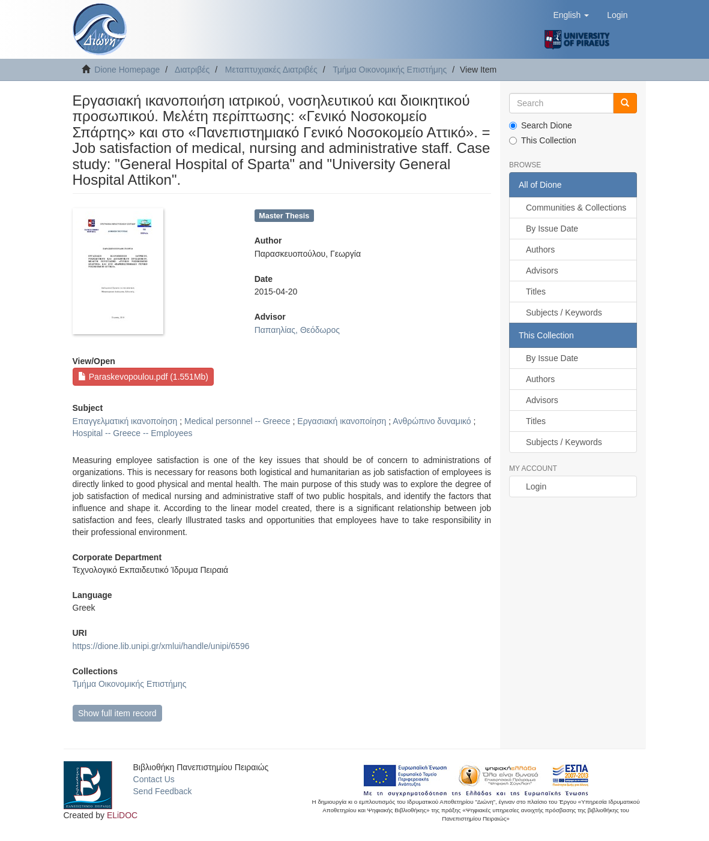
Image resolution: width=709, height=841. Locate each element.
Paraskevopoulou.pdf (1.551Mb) (143, 377)
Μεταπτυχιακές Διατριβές (271, 69)
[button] (571, 15)
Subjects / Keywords (564, 312)
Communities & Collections (576, 207)
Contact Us (154, 779)
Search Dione (540, 125)
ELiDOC (122, 815)
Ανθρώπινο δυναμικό (432, 421)
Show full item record (117, 713)
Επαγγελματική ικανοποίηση (125, 421)
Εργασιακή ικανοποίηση (341, 421)
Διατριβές (192, 69)
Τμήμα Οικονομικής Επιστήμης (390, 69)
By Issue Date (552, 228)
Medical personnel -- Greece (237, 421)
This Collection (542, 140)
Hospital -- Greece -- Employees (133, 433)
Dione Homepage (127, 69)
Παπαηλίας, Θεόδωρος (297, 330)
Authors (540, 249)
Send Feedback (162, 791)
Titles (536, 291)
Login (536, 486)
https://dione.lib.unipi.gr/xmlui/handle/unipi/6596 (161, 646)
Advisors (542, 270)
